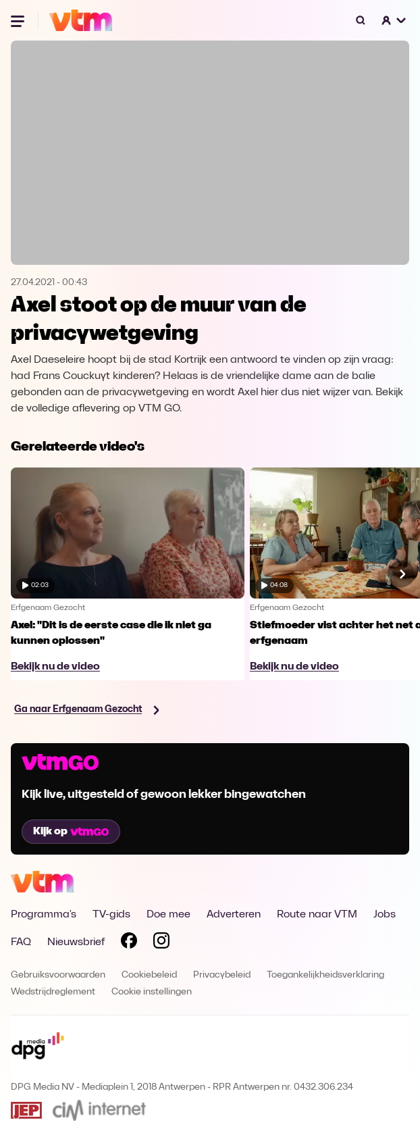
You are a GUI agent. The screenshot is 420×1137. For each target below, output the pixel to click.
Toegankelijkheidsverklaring (325, 975)
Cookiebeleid (149, 975)
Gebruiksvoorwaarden (58, 975)
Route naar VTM (317, 914)
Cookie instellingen (151, 992)
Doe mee (168, 914)
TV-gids (111, 914)
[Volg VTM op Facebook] (129, 943)
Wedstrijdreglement (53, 992)
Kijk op (71, 831)
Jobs (384, 914)
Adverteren (234, 914)
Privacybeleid (222, 975)
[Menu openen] (19, 20)
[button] (394, 20)
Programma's (43, 914)
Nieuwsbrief (76, 942)
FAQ (21, 942)
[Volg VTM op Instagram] (161, 943)
